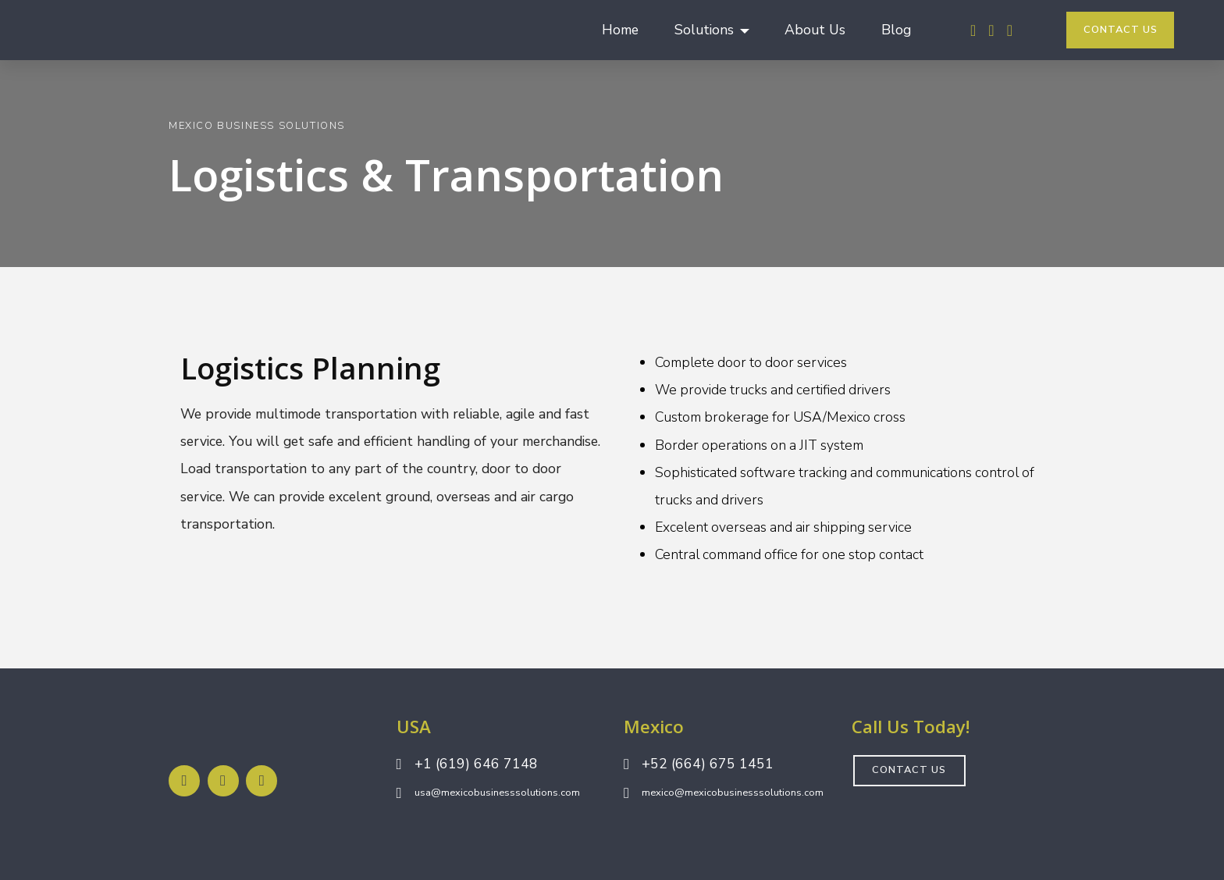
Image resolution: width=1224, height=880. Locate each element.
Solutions (704, 29)
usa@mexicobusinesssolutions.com (497, 793)
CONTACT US (1120, 30)
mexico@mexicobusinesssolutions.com (733, 793)
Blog (896, 29)
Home (620, 29)
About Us (815, 29)
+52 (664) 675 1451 (708, 763)
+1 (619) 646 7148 (476, 763)
